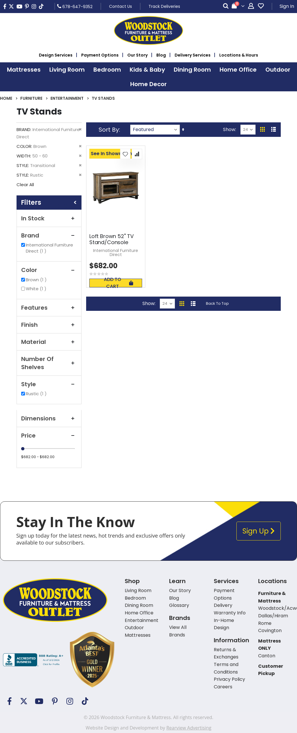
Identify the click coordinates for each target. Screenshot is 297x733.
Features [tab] (49, 308)
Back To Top (217, 303)
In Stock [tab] (49, 218)
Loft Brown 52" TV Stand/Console (111, 239)
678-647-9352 (75, 6)
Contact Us (120, 6)
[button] (125, 154)
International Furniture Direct (49, 248)
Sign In (287, 6)
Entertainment (67, 98)
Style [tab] (49, 384)
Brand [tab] (49, 235)
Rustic (37, 394)
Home (6, 98)
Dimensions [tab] (49, 418)
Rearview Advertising (188, 728)
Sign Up (258, 531)
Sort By (109, 129)
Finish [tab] (49, 325)
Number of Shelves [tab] (49, 363)
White (37, 289)
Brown (37, 280)
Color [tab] (49, 270)
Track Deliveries (164, 6)
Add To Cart (118, 283)
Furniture (31, 98)
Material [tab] (49, 342)
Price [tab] (49, 435)
